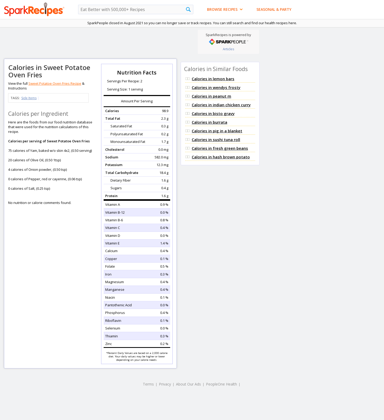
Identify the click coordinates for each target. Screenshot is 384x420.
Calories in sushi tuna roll (216, 139)
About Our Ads (188, 384)
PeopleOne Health (221, 384)
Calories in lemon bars (213, 78)
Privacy (165, 384)
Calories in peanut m (211, 96)
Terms (148, 384)
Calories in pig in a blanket (217, 130)
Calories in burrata (209, 122)
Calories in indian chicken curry (221, 104)
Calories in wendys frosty (216, 87)
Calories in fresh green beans (220, 148)
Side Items (29, 98)
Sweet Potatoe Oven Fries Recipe (54, 83)
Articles (228, 49)
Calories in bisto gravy (213, 113)
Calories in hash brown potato (221, 156)
